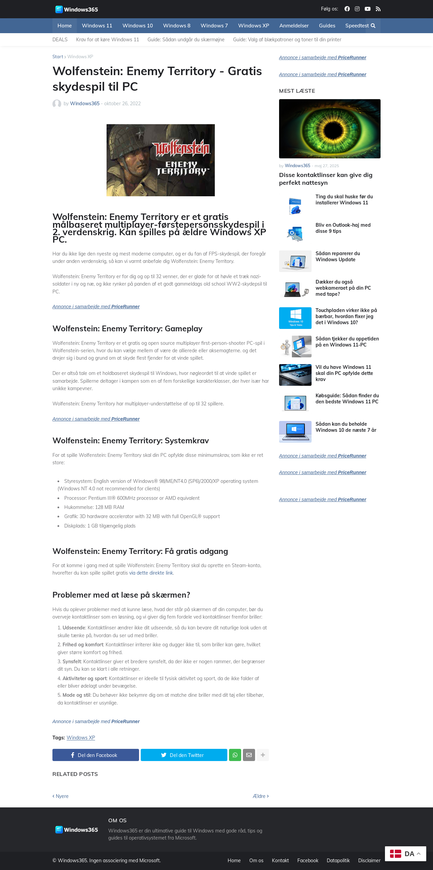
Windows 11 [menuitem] (97, 25)
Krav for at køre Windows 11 (107, 40)
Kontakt (280, 860)
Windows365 (72, 860)
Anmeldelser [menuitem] (294, 25)
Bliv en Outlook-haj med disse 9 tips (343, 228)
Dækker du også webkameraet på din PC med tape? (343, 288)
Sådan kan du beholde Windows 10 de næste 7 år (346, 427)
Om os (256, 860)
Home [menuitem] (65, 25)
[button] (373, 25)
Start (57, 56)
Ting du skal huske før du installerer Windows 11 (344, 200)
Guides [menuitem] (327, 25)
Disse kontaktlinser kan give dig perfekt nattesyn (325, 178)
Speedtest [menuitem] (357, 25)
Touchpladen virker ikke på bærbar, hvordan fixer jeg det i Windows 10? (346, 316)
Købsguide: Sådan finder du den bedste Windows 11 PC (347, 399)
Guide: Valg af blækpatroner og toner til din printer (287, 40)
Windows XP (80, 56)
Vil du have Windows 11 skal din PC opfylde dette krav (344, 373)
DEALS (60, 40)
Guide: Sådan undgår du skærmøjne (186, 40)
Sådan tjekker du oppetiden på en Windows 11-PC (347, 342)
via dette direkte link (151, 573)
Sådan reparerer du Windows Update (338, 256)
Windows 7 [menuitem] (214, 25)
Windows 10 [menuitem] (137, 25)
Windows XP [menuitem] (253, 25)
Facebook (307, 860)
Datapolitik (338, 860)
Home (234, 860)
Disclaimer (369, 860)
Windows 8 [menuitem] (176, 25)
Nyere (62, 796)
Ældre (259, 796)
